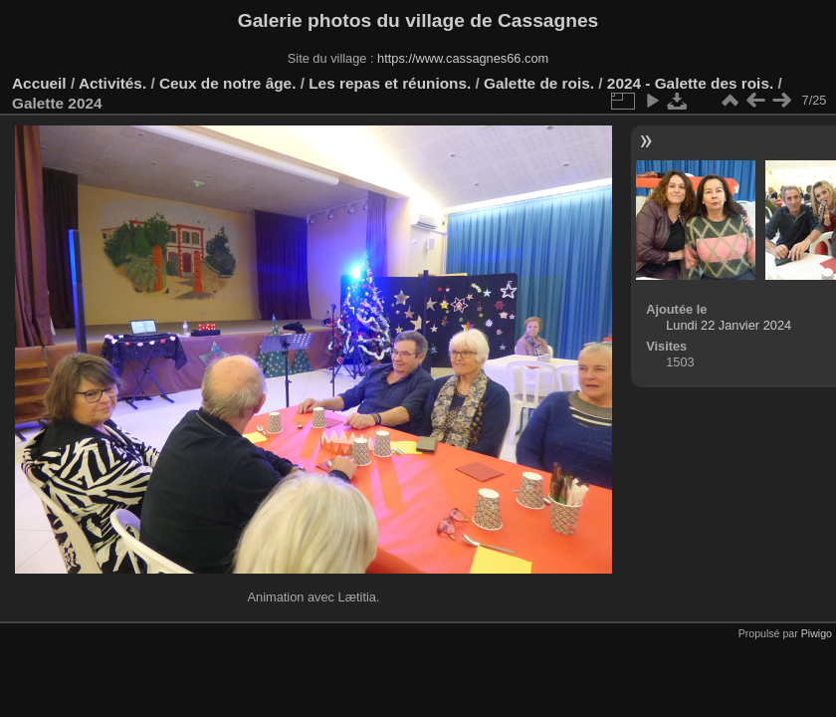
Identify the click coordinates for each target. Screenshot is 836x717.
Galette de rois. (539, 83)
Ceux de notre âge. (227, 83)
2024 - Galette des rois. (690, 83)
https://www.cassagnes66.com (462, 58)
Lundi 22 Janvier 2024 (728, 325)
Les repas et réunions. (390, 83)
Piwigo (816, 633)
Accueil (39, 83)
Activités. (112, 83)
